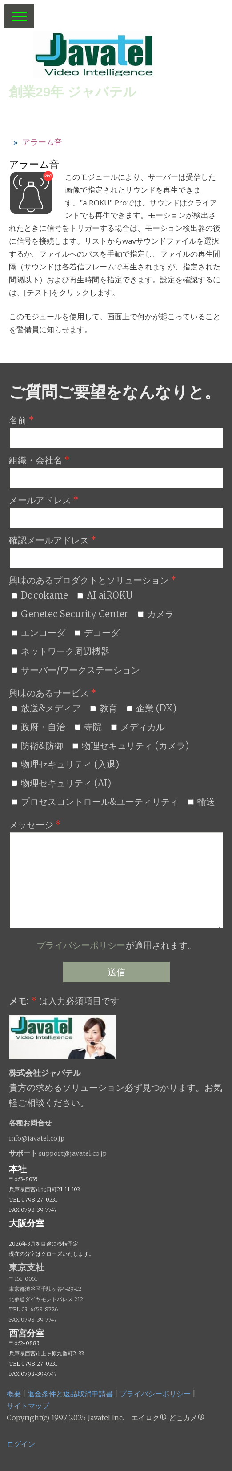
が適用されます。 (116, 945)
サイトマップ (28, 1405)
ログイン (21, 1443)
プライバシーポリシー (80, 945)
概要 (14, 1393)
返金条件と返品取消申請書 (70, 1393)
